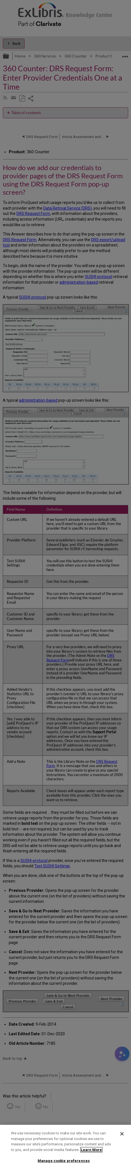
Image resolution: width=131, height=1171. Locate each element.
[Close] (122, 1134)
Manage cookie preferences (64, 1161)
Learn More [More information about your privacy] (91, 1150)
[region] (65, 1148)
